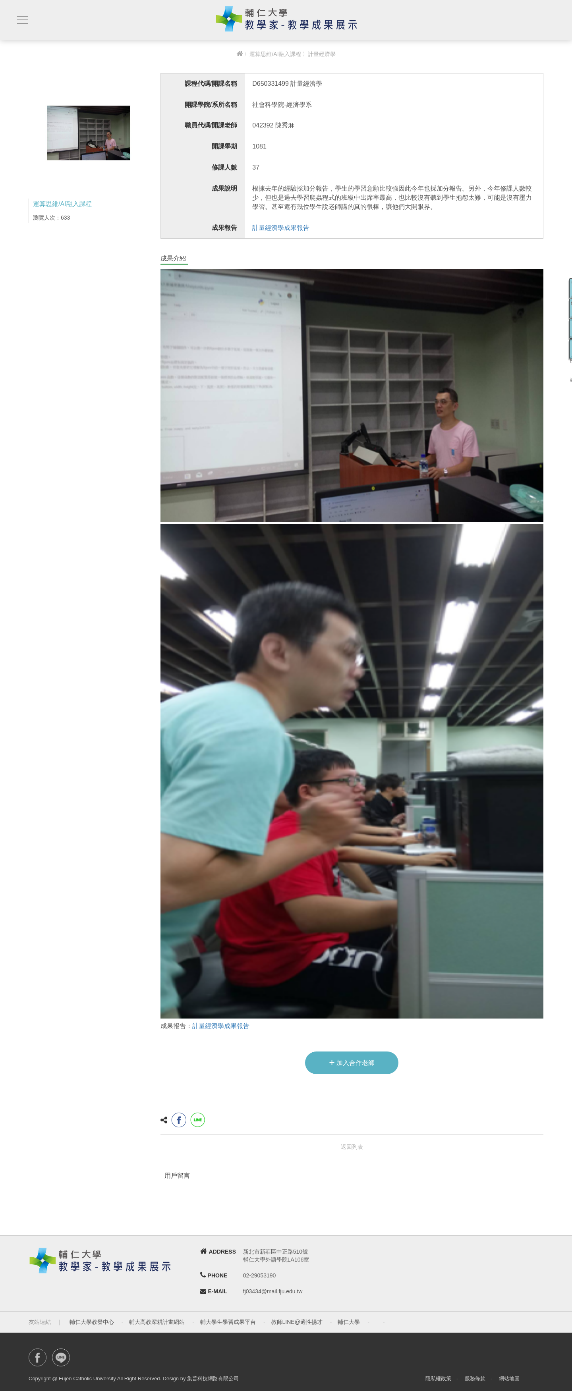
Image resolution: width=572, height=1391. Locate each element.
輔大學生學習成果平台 (228, 1322)
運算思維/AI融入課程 (275, 54)
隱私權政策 (438, 1378)
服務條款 (475, 1378)
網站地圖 (509, 1378)
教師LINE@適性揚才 (297, 1322)
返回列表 (352, 1147)
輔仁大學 (349, 1322)
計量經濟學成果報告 (280, 227)
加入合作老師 (352, 1062)
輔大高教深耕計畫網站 (157, 1322)
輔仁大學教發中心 (92, 1322)
